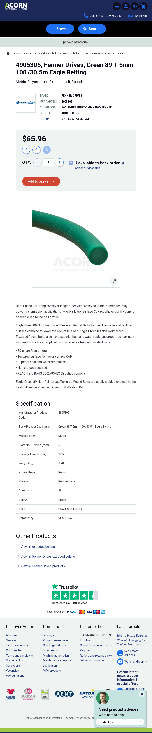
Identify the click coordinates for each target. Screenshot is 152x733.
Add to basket (38, 181)
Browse (62, 29)
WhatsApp (138, 16)
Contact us (120, 722)
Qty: (26, 162)
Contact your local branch (96, 645)
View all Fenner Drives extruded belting (48, 556)
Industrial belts (49, 53)
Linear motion (51, 650)
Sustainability (14, 660)
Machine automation (56, 655)
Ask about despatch (87, 168)
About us (11, 635)
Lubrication (50, 665)
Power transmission (25, 53)
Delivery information (92, 660)
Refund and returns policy (96, 655)
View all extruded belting (38, 547)
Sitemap (69, 718)
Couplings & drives (54, 645)
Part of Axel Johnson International (44, 718)
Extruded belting (72, 53)
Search (94, 29)
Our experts (13, 665)
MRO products (52, 670)
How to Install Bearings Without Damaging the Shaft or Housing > (132, 640)
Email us (85, 640)
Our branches (14, 650)
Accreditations (15, 675)
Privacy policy (82, 718)
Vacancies (12, 670)
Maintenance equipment (58, 660)
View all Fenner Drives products (43, 566)
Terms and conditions (19, 655)
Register (85, 650)
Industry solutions (17, 645)
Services (11, 640)
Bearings (48, 635)
